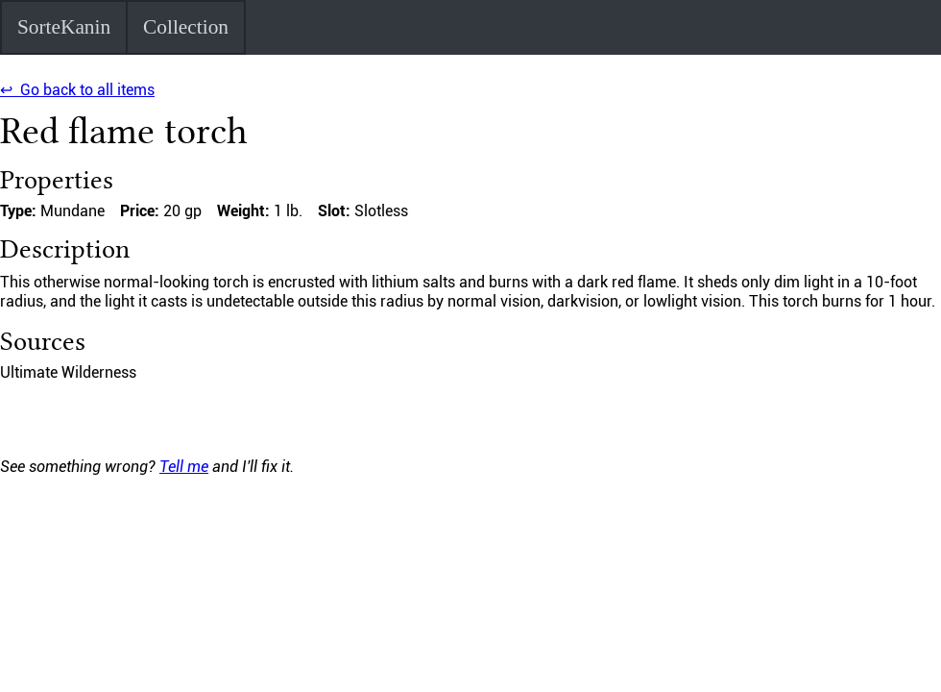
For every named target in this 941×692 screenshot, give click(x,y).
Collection (186, 26)
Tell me (183, 466)
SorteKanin (63, 26)
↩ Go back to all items (77, 90)
